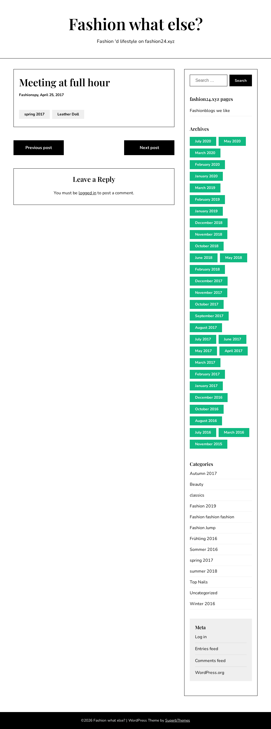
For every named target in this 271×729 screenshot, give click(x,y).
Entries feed (206, 649)
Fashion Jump (202, 528)
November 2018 (208, 234)
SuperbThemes (177, 720)
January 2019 (206, 211)
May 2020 (232, 141)
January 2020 (206, 176)
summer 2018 (203, 571)
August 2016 (206, 420)
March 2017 (205, 362)
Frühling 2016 (203, 539)
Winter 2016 (202, 604)
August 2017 (206, 327)
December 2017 (208, 281)
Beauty (196, 484)
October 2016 (206, 409)
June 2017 (232, 339)
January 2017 (206, 385)
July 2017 (203, 339)
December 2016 (208, 397)
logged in (87, 193)
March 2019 (205, 187)
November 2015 (208, 444)
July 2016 (203, 432)
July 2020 (203, 141)
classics (197, 495)
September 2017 (209, 315)
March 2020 (205, 152)
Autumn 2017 (203, 473)
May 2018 (233, 257)
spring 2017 (34, 114)
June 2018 (203, 257)
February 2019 (207, 199)
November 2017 (208, 292)
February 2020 (207, 164)
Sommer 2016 (204, 549)
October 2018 (206, 246)
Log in (201, 637)
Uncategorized (203, 593)
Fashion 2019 (203, 506)
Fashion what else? (136, 23)
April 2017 (233, 350)
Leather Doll (68, 114)
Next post (149, 148)
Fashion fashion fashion (212, 517)
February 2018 (207, 269)
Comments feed (210, 661)
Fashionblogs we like (210, 111)
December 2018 (208, 222)
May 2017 (203, 350)
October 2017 (206, 304)
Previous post (38, 148)
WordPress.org (209, 673)
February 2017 (207, 374)
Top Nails (199, 582)
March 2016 (234, 432)
